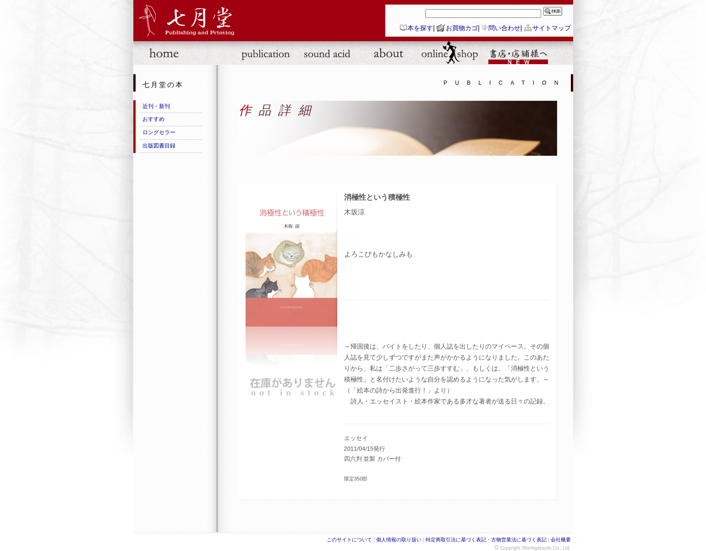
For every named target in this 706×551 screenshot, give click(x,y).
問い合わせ (504, 28)
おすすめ (153, 119)
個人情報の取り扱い (398, 539)
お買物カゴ (462, 28)
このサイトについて (349, 539)
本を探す (420, 28)
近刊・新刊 (156, 106)
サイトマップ (551, 28)
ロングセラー (158, 132)
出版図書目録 (158, 145)
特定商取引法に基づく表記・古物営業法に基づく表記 (486, 539)
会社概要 (561, 539)
